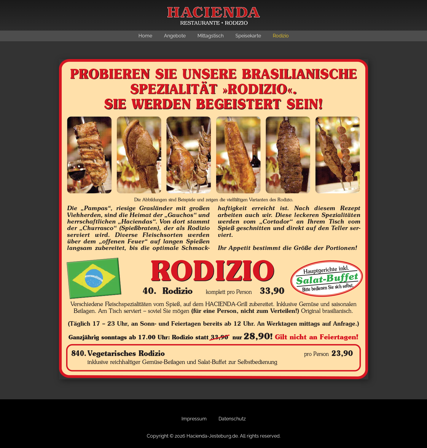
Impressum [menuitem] (194, 419)
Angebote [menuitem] (175, 36)
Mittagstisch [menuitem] (210, 36)
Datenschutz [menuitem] (232, 419)
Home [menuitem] (145, 36)
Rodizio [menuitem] (281, 36)
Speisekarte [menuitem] (248, 36)
